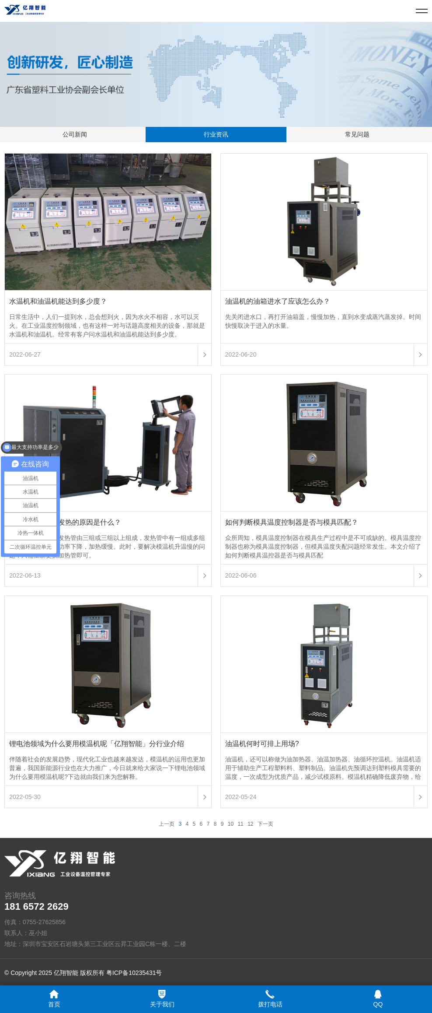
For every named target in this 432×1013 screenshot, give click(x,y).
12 (250, 824)
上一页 (166, 824)
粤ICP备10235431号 (134, 972)
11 (240, 824)
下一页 (265, 824)
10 (230, 824)
